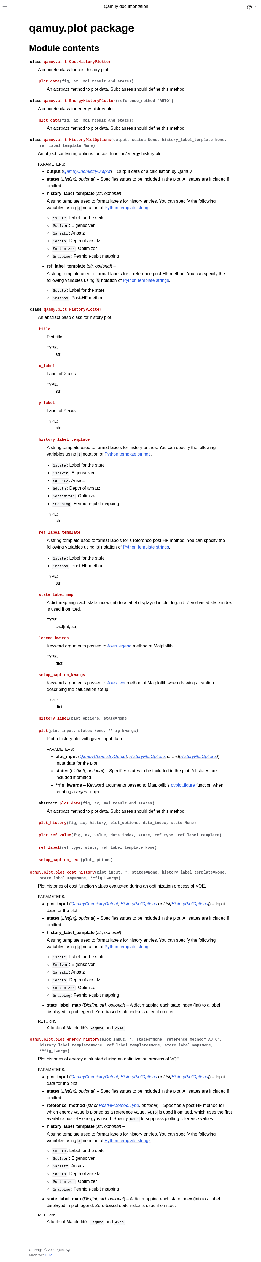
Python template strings (127, 207)
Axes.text (116, 682)
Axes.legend (119, 646)
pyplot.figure (183, 785)
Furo (48, 1255)
